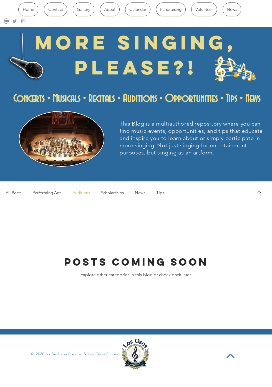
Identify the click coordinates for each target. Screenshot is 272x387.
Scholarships (112, 192)
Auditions (81, 192)
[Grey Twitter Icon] (14, 21)
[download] (6, 21)
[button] (259, 193)
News (140, 192)
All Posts (13, 192)
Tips (160, 192)
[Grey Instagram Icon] (23, 21)
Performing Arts (46, 192)
